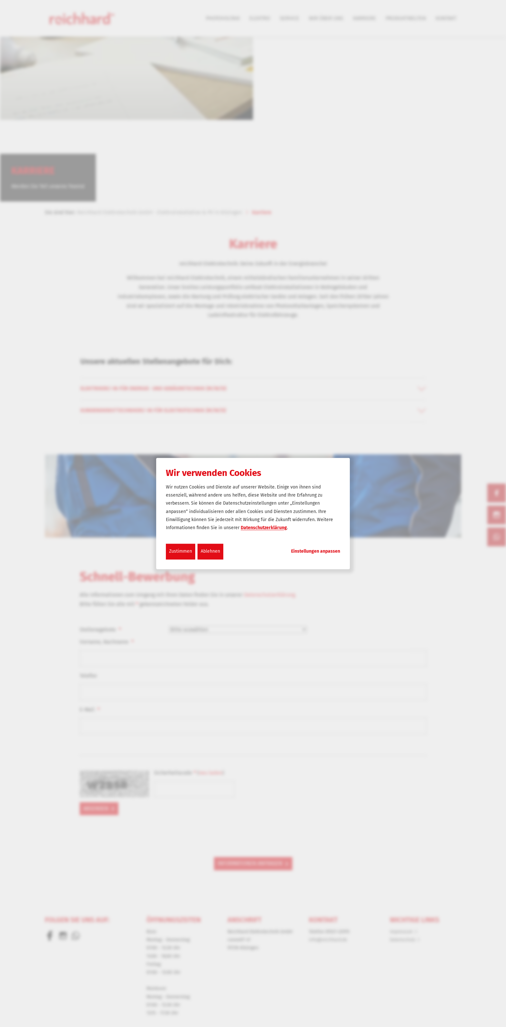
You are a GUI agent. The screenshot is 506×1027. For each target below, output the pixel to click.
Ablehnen (210, 551)
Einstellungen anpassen (315, 551)
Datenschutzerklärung (264, 527)
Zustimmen (180, 551)
